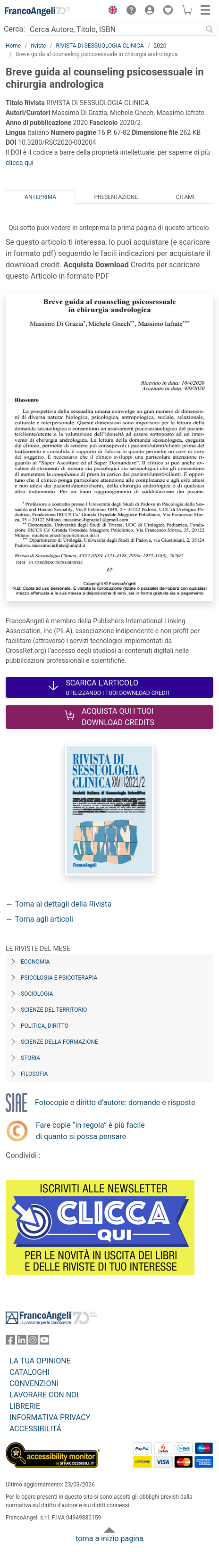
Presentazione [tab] (116, 197)
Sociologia (37, 994)
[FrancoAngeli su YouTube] (44, 1341)
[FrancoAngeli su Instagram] (33, 1341)
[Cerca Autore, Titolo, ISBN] (114, 29)
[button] (110, 11)
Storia (30, 1058)
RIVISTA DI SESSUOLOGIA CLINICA (99, 45)
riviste (38, 45)
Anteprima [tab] (40, 197)
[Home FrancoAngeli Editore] (38, 11)
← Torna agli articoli (39, 919)
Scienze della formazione (59, 1042)
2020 (160, 45)
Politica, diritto (44, 1026)
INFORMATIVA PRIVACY (49, 1417)
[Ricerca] (209, 29)
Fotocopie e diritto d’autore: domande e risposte (115, 1102)
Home (13, 45)
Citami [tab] (185, 197)
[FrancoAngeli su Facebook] (10, 1341)
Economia (35, 961)
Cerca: (14, 29)
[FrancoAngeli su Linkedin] (21, 1341)
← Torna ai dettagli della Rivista (58, 904)
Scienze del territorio (54, 1010)
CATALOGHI (29, 1372)
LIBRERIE (24, 1406)
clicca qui (20, 162)
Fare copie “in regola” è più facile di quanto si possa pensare (90, 1131)
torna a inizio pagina (109, 1538)
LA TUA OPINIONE (40, 1360)
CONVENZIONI (34, 1383)
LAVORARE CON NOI (43, 1394)
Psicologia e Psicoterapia (59, 977)
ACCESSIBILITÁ (35, 1428)
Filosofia (34, 1074)
